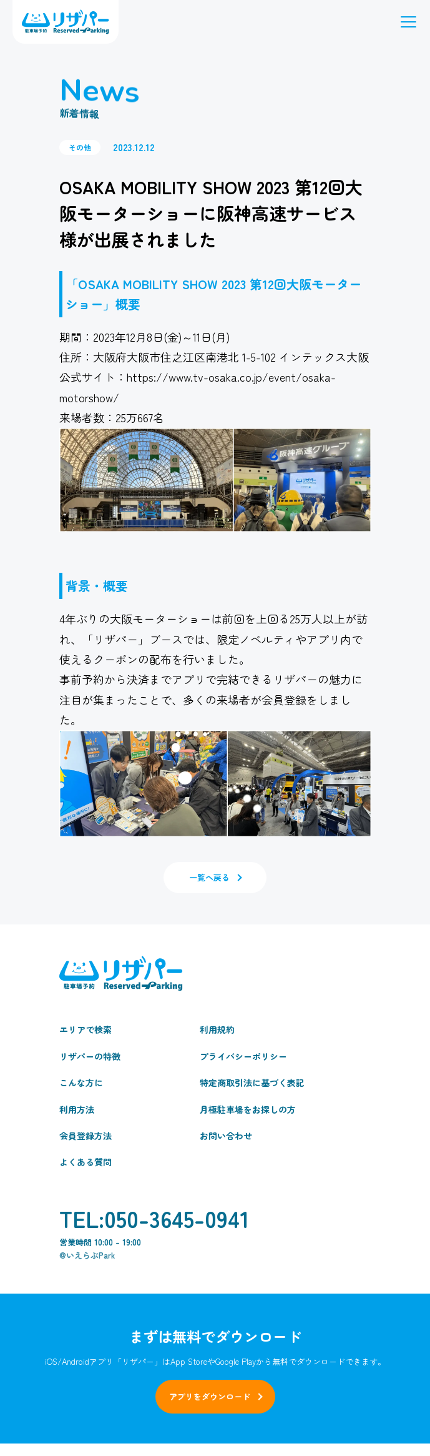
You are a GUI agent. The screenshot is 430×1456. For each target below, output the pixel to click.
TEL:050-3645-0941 (154, 1218)
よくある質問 (85, 1162)
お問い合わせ (226, 1135)
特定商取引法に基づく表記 (252, 1082)
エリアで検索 (85, 1029)
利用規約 (217, 1029)
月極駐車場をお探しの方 (248, 1109)
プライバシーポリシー (243, 1056)
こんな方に (81, 1082)
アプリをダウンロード (209, 1396)
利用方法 (76, 1109)
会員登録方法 (85, 1135)
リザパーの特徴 (89, 1056)
